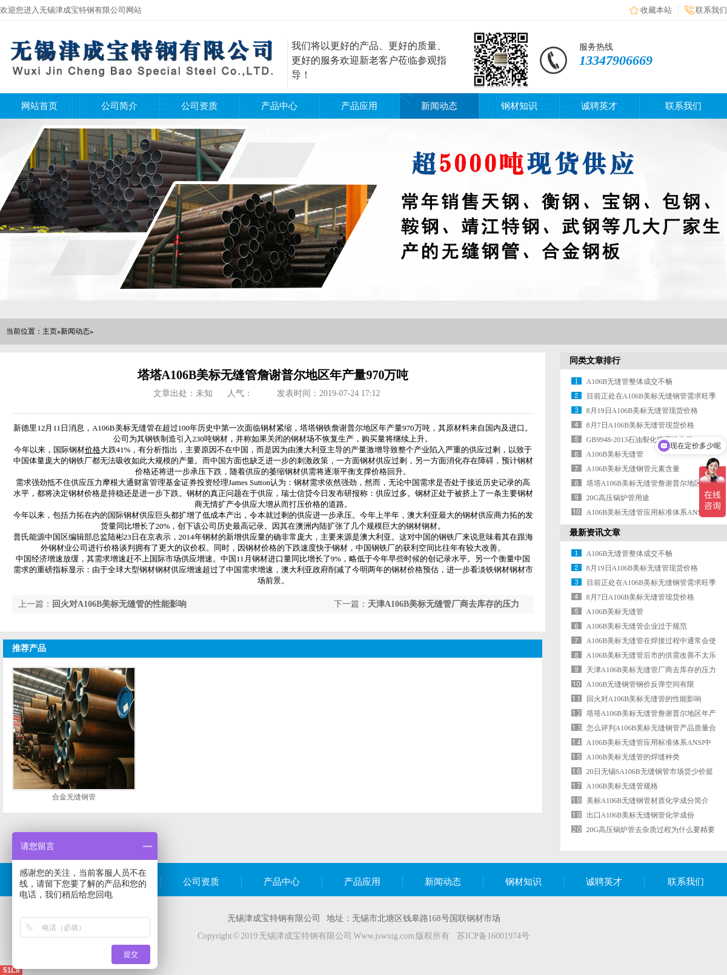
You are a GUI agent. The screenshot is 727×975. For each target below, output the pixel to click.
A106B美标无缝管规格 (622, 786)
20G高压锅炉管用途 (618, 498)
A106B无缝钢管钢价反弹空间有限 (640, 684)
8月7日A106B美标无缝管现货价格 (640, 425)
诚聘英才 (599, 106)
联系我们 (711, 10)
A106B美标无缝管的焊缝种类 (633, 757)
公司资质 (199, 106)
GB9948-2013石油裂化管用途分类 (640, 439)
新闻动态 (439, 106)
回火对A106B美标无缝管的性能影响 (119, 604)
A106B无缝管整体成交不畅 (629, 381)
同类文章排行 (594, 360)
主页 (49, 331)
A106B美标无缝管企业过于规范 (637, 626)
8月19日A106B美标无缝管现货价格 (642, 410)
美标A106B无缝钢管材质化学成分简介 (647, 800)
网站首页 (39, 106)
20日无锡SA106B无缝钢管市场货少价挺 (649, 771)
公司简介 (119, 106)
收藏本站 (656, 10)
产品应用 (359, 106)
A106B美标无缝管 (615, 454)
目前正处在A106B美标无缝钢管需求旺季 (651, 396)
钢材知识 (519, 106)
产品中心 (279, 106)
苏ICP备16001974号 (493, 935)
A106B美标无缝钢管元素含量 (633, 468)
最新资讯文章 (594, 532)
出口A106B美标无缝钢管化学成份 (640, 815)
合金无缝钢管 (74, 797)
